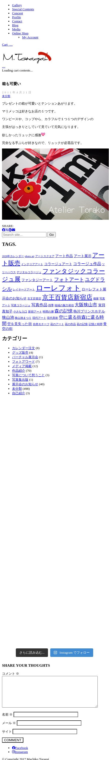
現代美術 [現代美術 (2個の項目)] (52, 318)
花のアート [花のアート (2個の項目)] (57, 324)
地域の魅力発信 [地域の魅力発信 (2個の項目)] (64, 305)
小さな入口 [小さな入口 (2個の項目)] (20, 311)
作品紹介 (18, 370)
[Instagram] (20, 758)
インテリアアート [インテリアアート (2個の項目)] (32, 264)
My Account (30, 37)
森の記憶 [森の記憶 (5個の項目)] (64, 311)
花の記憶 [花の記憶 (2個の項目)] (82, 324)
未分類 (6, 96)
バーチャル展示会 (25, 357)
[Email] (13, 230)
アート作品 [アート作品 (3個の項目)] (64, 256)
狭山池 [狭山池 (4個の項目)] (8, 317)
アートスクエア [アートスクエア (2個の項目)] (45, 256)
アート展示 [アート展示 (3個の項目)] (82, 256)
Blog (15, 25)
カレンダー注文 (23, 348)
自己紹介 (18, 393)
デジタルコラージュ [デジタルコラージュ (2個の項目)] (29, 272)
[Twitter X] (7, 230)
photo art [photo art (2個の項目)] (29, 256)
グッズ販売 (20, 352)
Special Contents (23, 9)
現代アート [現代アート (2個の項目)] (39, 318)
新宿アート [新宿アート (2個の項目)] (35, 311)
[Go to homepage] (27, 62)
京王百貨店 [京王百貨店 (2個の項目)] (34, 298)
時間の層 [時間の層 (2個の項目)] (48, 311)
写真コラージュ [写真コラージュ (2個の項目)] (20, 305)
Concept (17, 13)
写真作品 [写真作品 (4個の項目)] (39, 304)
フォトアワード (23, 361)
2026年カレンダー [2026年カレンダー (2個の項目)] (13, 256)
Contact (17, 21)
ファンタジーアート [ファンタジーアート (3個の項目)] (37, 280)
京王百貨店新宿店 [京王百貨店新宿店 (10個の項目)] (67, 297)
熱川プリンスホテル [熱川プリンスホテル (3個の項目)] (89, 311)
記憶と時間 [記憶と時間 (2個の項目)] (95, 324)
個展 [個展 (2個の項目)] (96, 298)
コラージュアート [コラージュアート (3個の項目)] (58, 264)
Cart (7, 44)
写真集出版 (20, 380)
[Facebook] (3, 230)
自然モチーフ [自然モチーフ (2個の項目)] (41, 324)
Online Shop (20, 33)
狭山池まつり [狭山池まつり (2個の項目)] (23, 318)
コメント (10, 673)
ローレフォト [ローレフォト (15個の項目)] (58, 288)
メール (9, 729)
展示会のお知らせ (25, 384)
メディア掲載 (22, 366)
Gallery (17, 5)
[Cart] (3, 66)
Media (16, 29)
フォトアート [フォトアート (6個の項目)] (69, 279)
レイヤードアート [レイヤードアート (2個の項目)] (24, 289)
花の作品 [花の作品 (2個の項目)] (70, 324)
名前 (7, 720)
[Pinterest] (10, 230)
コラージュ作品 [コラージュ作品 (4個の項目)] (87, 263)
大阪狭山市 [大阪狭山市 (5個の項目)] (86, 304)
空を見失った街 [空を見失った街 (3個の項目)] (19, 324)
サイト (7, 737)
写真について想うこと (28, 375)
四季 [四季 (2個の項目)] (51, 305)
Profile (16, 17)
